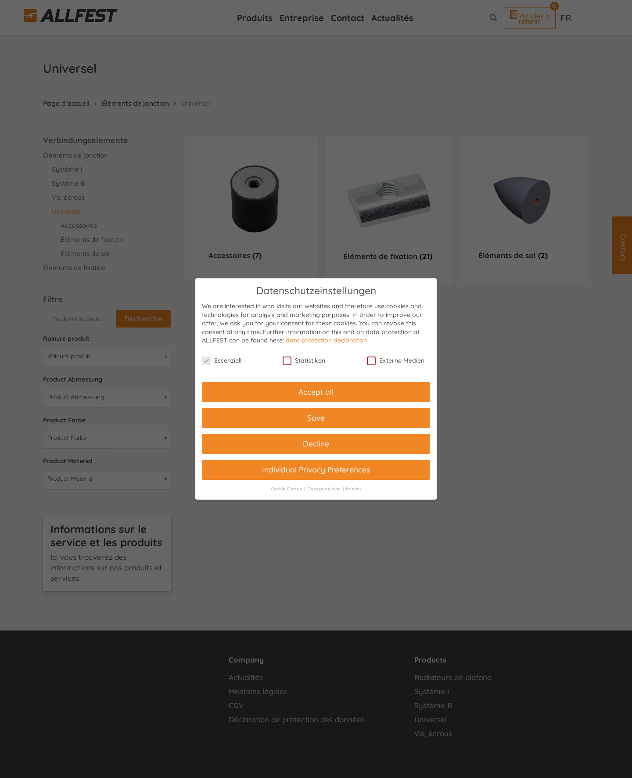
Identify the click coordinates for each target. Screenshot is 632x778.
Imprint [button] (353, 489)
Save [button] (316, 417)
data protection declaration (326, 340)
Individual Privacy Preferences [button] (316, 469)
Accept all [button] (316, 391)
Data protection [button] (324, 489)
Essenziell (221, 361)
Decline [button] (316, 443)
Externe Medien (395, 361)
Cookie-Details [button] (287, 489)
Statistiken (304, 361)
